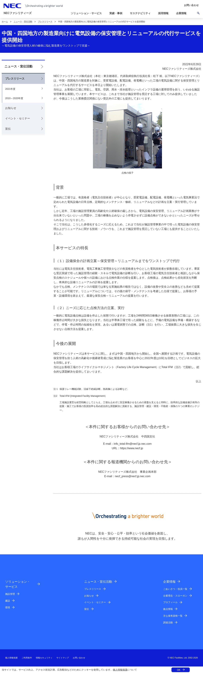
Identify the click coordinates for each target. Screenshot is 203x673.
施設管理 (10, 594)
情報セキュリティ (44, 658)
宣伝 (8, 128)
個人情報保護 (120, 669)
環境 (7, 607)
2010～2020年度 (14, 98)
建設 (7, 600)
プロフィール (170, 602)
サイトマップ (62, 658)
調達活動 (168, 622)
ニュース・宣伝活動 (23, 21)
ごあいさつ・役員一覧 (175, 589)
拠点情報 (168, 609)
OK (178, 670)
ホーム (5, 21)
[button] (87, 13)
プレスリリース (45, 21)
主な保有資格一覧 (172, 615)
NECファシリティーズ (18, 13)
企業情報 (169, 581)
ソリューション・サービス (17, 584)
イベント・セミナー (17, 118)
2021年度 (10, 89)
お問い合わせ (79, 658)
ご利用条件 (27, 658)
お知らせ (10, 108)
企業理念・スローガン (175, 595)
